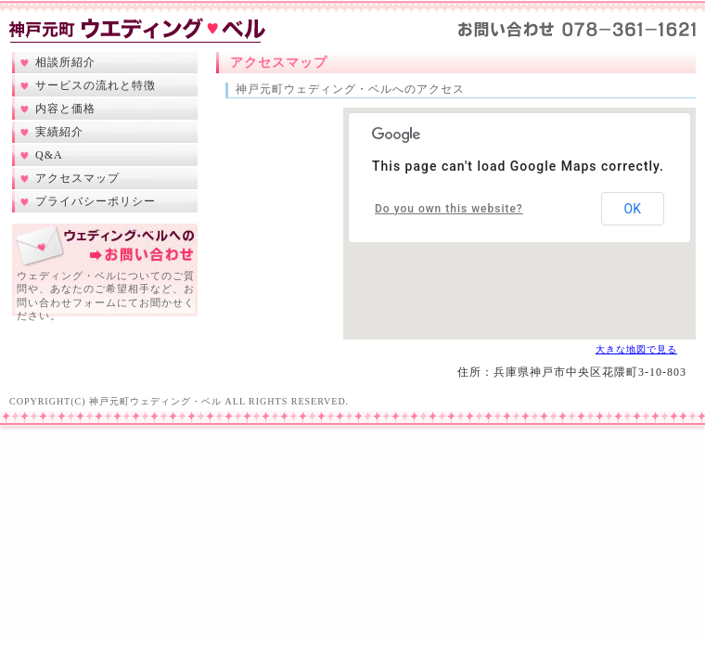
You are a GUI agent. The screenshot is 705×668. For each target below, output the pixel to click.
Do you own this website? (449, 208)
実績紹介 (59, 131)
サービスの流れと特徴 (95, 85)
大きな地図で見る (636, 349)
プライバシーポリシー (95, 201)
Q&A (49, 154)
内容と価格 (65, 108)
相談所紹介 (65, 62)
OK (632, 208)
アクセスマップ (77, 178)
